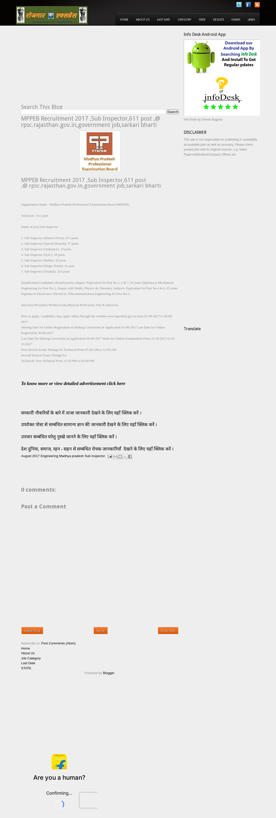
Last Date (163, 19)
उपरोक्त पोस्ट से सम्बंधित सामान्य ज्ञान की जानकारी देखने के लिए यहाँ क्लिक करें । (89, 424)
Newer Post (32, 630)
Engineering (49, 456)
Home (124, 19)
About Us (142, 19)
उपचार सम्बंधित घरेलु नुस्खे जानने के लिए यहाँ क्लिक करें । (69, 436)
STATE (26, 668)
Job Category (31, 658)
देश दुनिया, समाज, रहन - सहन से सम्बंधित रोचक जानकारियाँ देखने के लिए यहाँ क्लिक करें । (98, 449)
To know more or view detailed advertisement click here (73, 383)
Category (184, 19)
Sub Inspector (95, 456)
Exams (236, 19)
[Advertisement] (63, 67)
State (202, 19)
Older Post (168, 630)
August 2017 (30, 456)
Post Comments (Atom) (58, 643)
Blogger (108, 673)
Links (251, 19)
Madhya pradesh (71, 456)
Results (218, 19)
